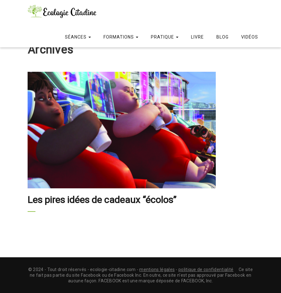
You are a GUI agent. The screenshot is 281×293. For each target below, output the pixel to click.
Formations (120, 36)
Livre (197, 36)
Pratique (164, 36)
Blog (222, 36)
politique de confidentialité (205, 269)
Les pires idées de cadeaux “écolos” (102, 199)
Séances (78, 36)
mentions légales (157, 269)
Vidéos (249, 36)
